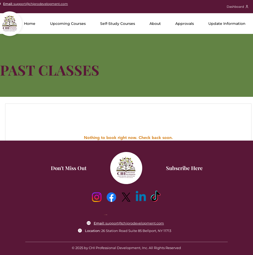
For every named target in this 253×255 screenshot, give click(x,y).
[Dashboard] (237, 6)
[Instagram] (96, 197)
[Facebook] (111, 197)
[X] (126, 197)
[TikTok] (155, 197)
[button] (155, 23)
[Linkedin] (141, 197)
